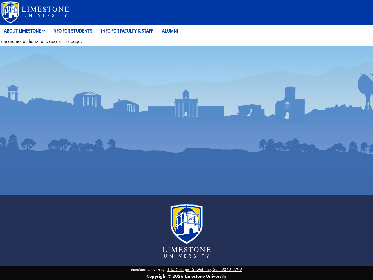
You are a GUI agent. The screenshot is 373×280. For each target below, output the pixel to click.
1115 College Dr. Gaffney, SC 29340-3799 (204, 269)
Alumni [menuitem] (170, 31)
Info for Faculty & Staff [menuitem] (127, 31)
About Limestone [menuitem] (22, 31)
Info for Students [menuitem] (72, 31)
